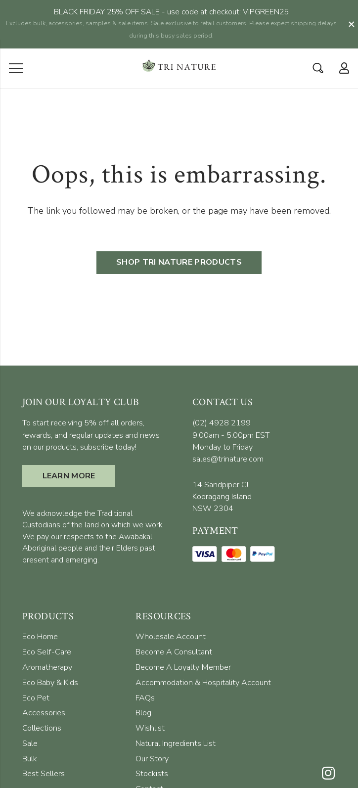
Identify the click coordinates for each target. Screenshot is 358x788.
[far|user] (342, 38)
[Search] (318, 39)
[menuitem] (40, 608)
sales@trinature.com (228, 430)
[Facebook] (328, 765)
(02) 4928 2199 (221, 394)
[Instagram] (328, 745)
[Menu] (16, 39)
